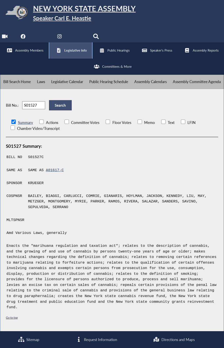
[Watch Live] (5, 37)
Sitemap (28, 339)
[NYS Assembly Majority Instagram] (60, 37)
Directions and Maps (174, 339)
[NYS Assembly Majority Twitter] (41, 37)
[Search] (96, 37)
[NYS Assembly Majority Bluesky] (78, 37)
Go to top (12, 317)
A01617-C (55, 170)
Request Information (96, 339)
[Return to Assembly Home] (68, 13)
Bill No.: (12, 105)
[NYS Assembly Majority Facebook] (23, 37)
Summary (25, 122)
